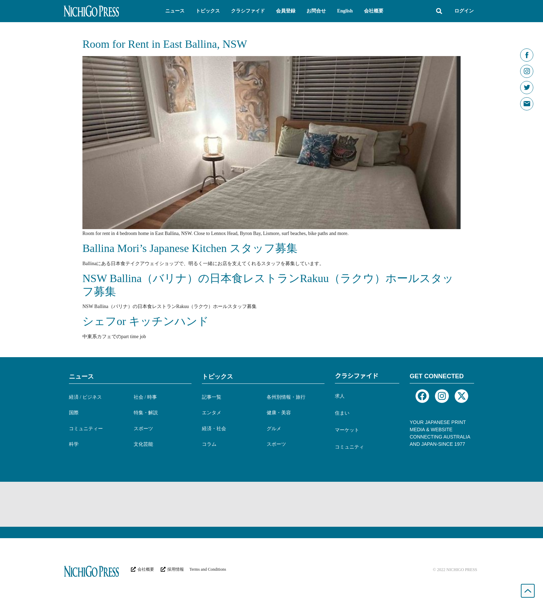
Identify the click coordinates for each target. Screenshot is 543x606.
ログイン (464, 10)
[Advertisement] (271, 504)
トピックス (217, 376)
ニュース (81, 376)
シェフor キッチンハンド (145, 321)
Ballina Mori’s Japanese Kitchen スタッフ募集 (189, 248)
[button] (175, 11)
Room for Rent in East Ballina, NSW (164, 44)
